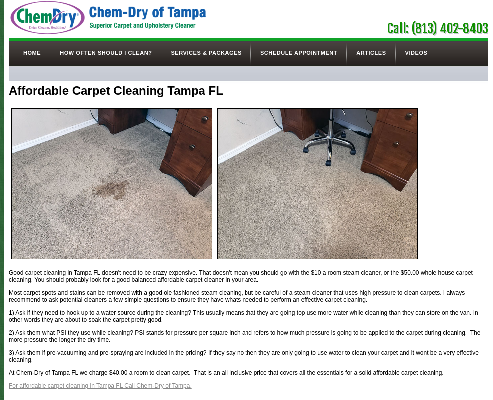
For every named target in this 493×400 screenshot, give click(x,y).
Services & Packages (206, 53)
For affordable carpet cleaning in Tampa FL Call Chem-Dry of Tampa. (100, 385)
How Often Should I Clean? (106, 53)
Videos (416, 53)
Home (32, 53)
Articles (371, 53)
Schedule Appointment (298, 53)
